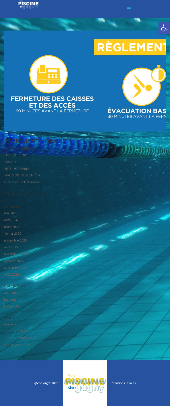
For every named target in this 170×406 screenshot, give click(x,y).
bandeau (10, 299)
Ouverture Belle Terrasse (22, 182)
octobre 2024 (13, 261)
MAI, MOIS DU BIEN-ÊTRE (23, 175)
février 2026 (12, 233)
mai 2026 (10, 213)
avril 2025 (11, 247)
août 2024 (11, 274)
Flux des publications (19, 331)
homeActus (12, 306)
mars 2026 (11, 227)
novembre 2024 (15, 254)
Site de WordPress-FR (19, 345)
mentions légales (124, 383)
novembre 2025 (15, 240)
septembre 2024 (16, 267)
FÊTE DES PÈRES (16, 155)
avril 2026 (11, 220)
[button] (164, 28)
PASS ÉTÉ (11, 162)
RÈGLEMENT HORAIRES (36, 141)
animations (12, 292)
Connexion (11, 324)
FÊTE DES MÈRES (16, 168)
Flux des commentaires (21, 338)
